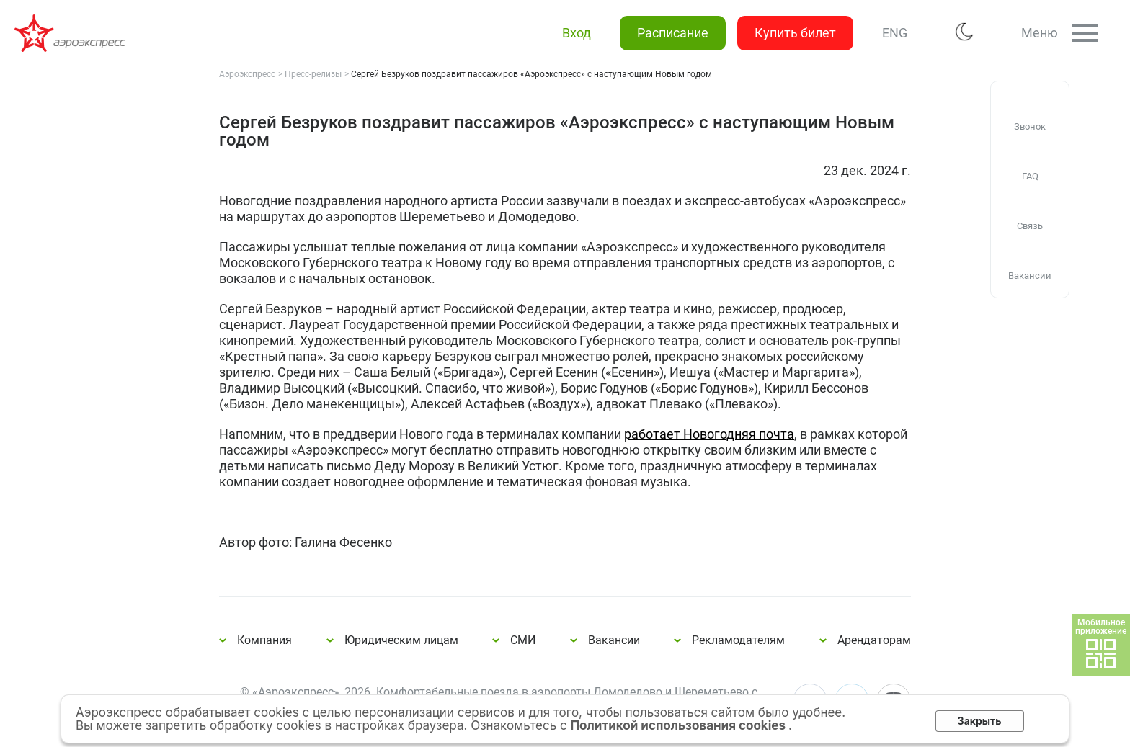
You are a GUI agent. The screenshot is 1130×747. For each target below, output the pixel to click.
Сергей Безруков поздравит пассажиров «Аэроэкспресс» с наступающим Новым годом (72, 33)
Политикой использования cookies (679, 725)
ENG (894, 32)
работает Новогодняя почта (709, 434)
